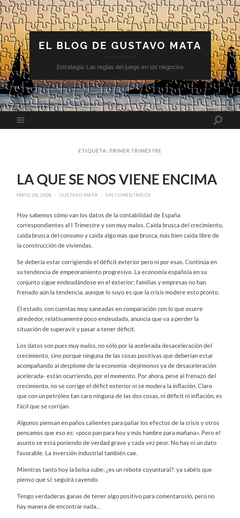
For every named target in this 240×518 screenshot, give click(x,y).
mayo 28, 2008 (34, 195)
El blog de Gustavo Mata (120, 45)
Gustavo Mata (78, 195)
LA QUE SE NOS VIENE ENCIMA (117, 179)
